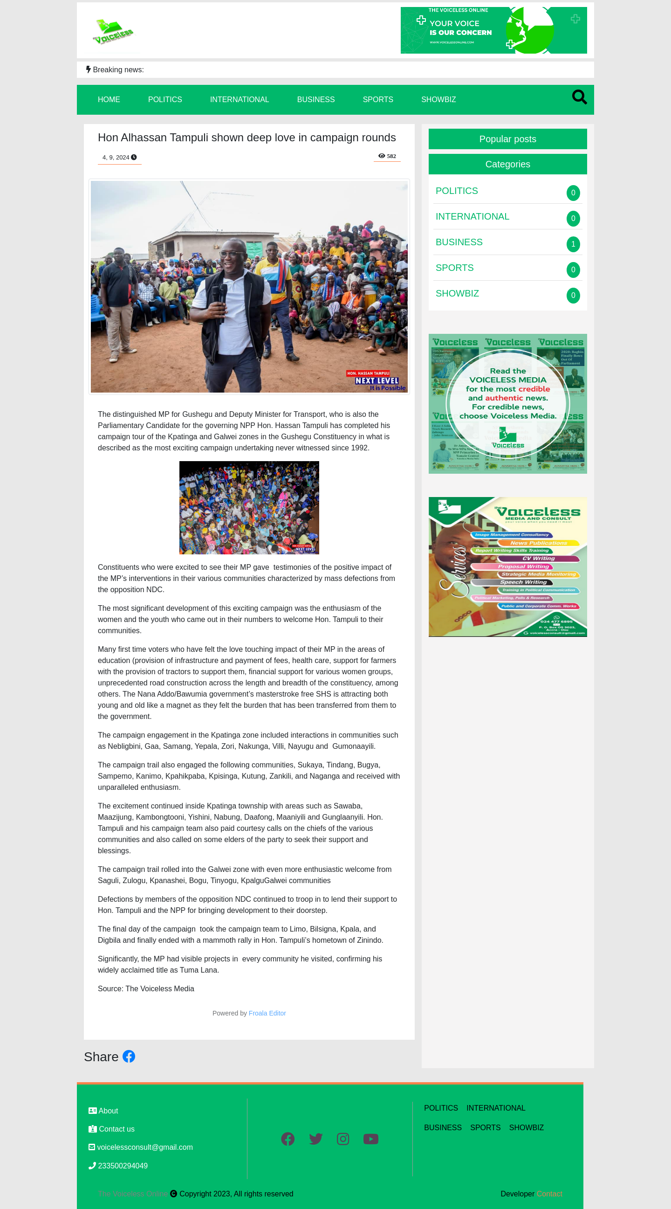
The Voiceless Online (134, 1194)
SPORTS (378, 100)
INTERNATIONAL (239, 100)
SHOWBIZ (438, 100)
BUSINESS (316, 100)
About (103, 1111)
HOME (109, 100)
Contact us (112, 1129)
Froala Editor (267, 1013)
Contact (549, 1194)
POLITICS (165, 100)
